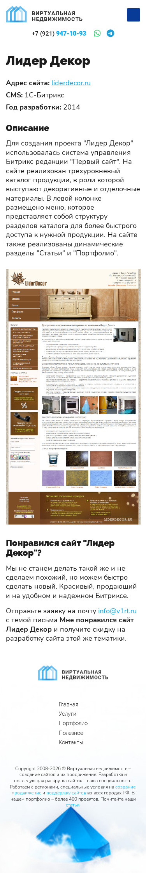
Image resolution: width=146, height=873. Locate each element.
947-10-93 (59, 33)
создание (125, 787)
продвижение (26, 793)
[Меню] (133, 15)
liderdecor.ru (71, 83)
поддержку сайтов (66, 793)
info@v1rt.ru (117, 611)
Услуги (67, 714)
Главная (68, 704)
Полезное (71, 733)
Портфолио (73, 723)
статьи (72, 805)
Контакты (71, 742)
